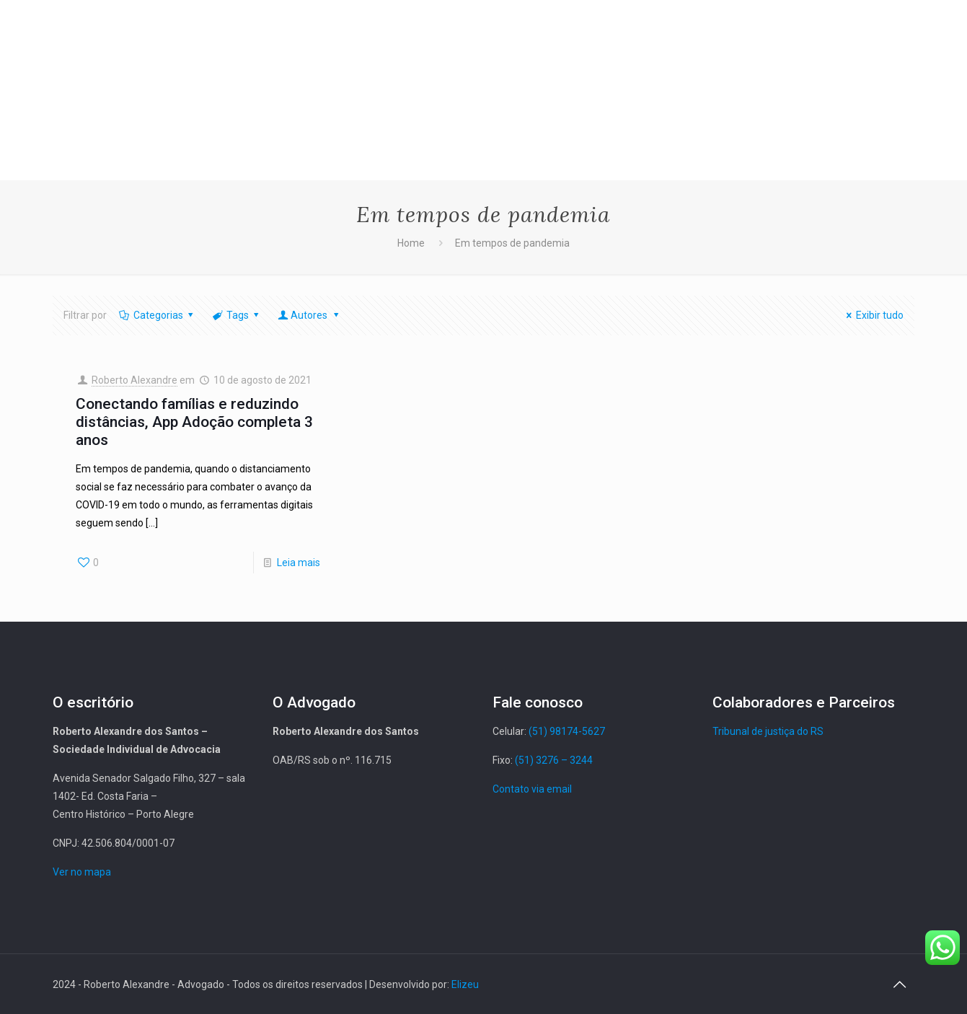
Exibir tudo (873, 315)
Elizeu (465, 984)
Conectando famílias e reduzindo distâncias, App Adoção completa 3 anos (194, 422)
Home (411, 243)
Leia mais (298, 562)
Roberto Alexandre (134, 380)
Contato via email (532, 789)
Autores (309, 315)
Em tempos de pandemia (512, 243)
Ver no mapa (82, 872)
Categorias (158, 315)
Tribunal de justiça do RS (768, 731)
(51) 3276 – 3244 (554, 760)
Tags (237, 315)
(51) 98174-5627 (567, 731)
